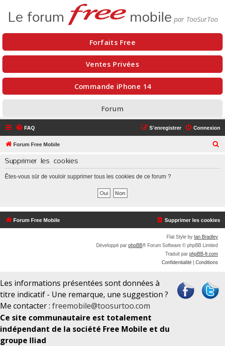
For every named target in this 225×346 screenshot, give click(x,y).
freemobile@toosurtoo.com (101, 306)
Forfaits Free (112, 42)
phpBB (135, 245)
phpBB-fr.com (203, 254)
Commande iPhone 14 (112, 86)
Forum (112, 108)
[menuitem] (25, 127)
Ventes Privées (112, 64)
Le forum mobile (90, 13)
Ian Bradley (206, 237)
